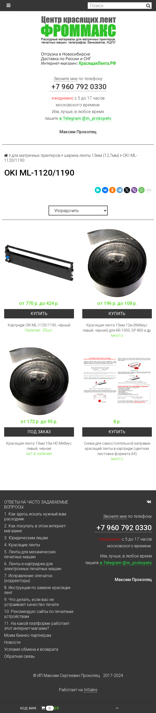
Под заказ (39, 431)
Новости (12, 642)
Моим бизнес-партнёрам (27, 635)
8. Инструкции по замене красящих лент (37, 590)
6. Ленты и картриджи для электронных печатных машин (32, 566)
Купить (39, 313)
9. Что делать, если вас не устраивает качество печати (31, 602)
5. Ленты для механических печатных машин (30, 554)
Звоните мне (66, 78)
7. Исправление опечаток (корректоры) (28, 578)
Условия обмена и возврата (31, 649)
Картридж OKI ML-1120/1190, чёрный (39, 325)
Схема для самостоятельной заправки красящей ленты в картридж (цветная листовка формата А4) (117, 448)
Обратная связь (19, 656)
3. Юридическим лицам (26, 537)
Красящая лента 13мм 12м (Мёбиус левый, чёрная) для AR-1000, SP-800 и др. (117, 327)
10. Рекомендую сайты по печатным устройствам (38, 614)
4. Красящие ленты (22, 544)
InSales (90, 689)
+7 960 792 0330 (78, 86)
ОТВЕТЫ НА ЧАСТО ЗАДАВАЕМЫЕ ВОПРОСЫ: (36, 504)
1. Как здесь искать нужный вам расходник (35, 516)
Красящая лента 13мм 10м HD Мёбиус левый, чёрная (39, 446)
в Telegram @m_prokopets (85, 118)
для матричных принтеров (36, 155)
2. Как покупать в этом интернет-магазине (35, 528)
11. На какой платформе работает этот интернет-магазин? (37, 626)
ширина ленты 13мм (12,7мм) (91, 155)
